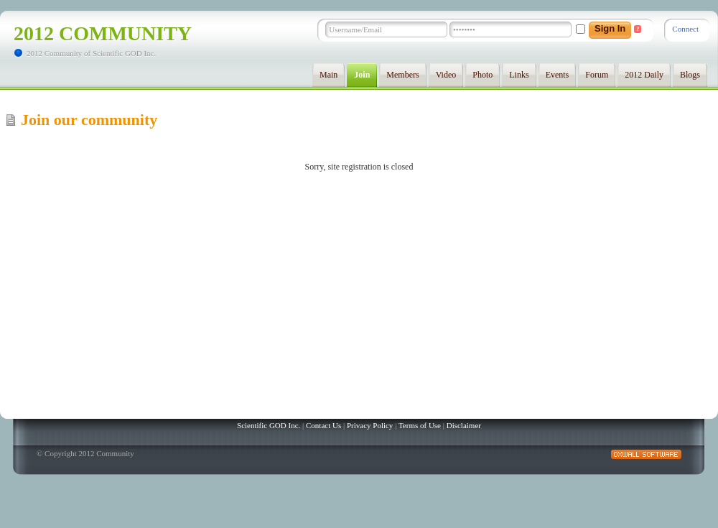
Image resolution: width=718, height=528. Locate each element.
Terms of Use (419, 425)
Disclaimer (464, 425)
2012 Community (103, 33)
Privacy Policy (370, 425)
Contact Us (323, 425)
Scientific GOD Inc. (268, 425)
